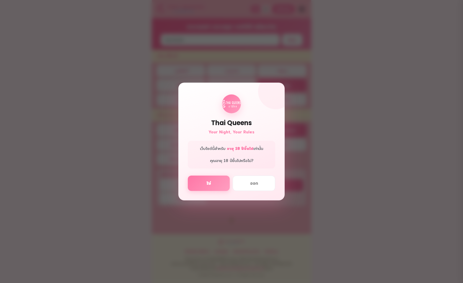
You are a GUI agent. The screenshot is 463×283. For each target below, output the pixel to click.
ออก (254, 183)
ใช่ (208, 183)
